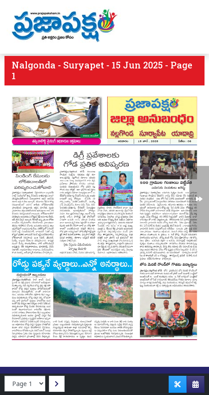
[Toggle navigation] (189, 27)
